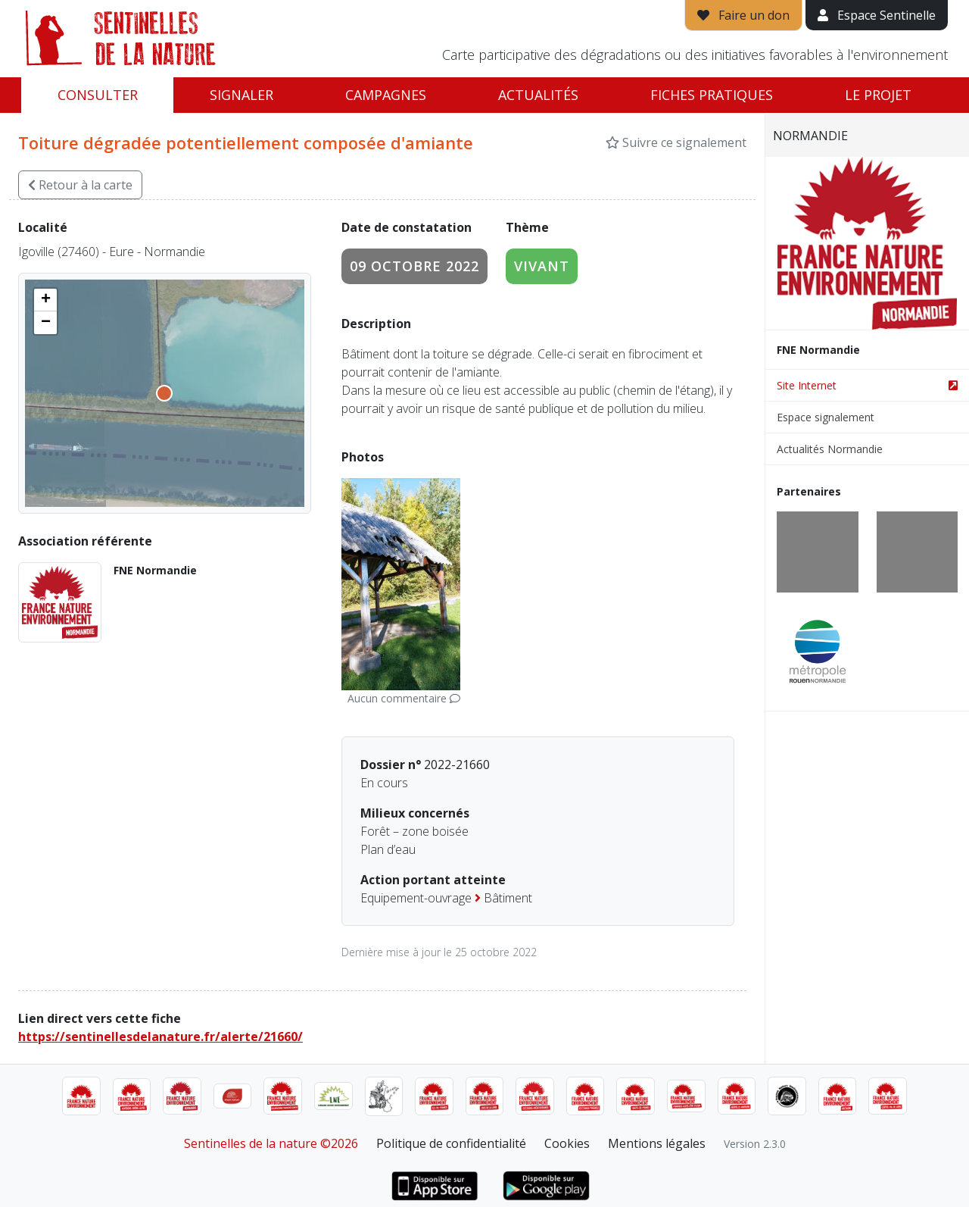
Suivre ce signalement (676, 142)
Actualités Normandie (830, 449)
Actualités (538, 95)
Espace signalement (825, 417)
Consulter (98, 95)
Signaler (241, 95)
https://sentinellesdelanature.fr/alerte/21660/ (160, 1036)
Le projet (878, 95)
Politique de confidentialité (451, 1143)
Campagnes (385, 95)
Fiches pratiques (711, 95)
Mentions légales (657, 1143)
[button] (45, 300)
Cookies (567, 1143)
